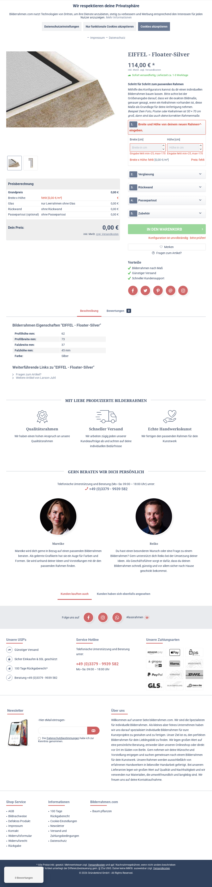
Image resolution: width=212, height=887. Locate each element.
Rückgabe (14, 845)
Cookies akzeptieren (154, 26)
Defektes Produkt (19, 821)
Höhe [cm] (185, 145)
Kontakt (13, 831)
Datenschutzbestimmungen (63, 738)
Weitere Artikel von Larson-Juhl (34, 377)
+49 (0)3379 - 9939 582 (108, 489)
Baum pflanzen (102, 811)
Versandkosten (96, 864)
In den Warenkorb (175, 228)
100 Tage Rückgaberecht (60, 814)
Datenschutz (58, 840)
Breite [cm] (148, 145)
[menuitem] (22, 811)
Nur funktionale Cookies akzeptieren (110, 26)
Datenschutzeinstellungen (61, 26)
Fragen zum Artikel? (167, 253)
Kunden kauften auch (75, 593)
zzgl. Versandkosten (107, 234)
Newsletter (57, 826)
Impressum (15, 826)
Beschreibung (89, 310)
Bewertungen (119, 311)
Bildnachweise (17, 816)
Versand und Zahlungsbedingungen (64, 833)
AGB (11, 811)
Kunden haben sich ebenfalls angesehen (123, 593)
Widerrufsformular (20, 835)
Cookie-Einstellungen (63, 821)
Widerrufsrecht (17, 840)
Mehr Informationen (119, 17)
